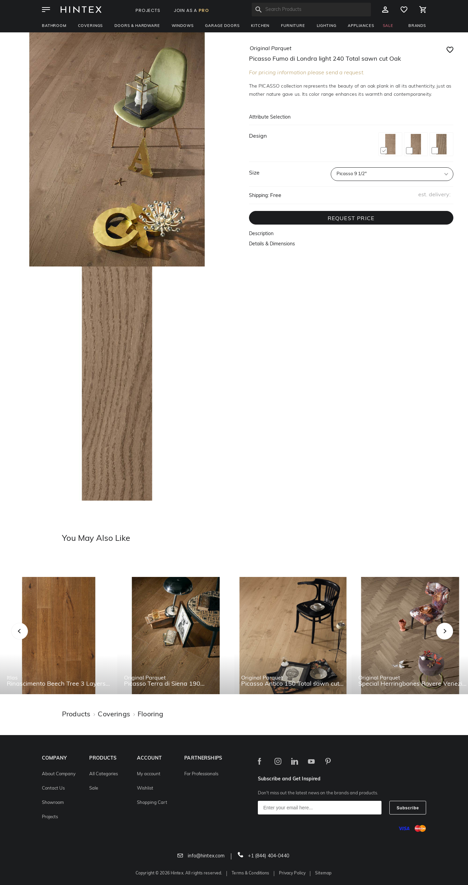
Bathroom (54, 26)
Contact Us (53, 788)
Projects (50, 817)
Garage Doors (222, 26)
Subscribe (407, 808)
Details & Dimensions (272, 244)
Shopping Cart (152, 802)
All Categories (103, 774)
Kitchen (260, 26)
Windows (183, 26)
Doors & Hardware (137, 26)
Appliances (361, 26)
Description (261, 233)
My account (148, 774)
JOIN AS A (191, 10)
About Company (59, 774)
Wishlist (145, 788)
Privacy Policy (292, 873)
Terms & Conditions (250, 873)
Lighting (327, 26)
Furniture (293, 26)
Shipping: (259, 195)
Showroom (53, 802)
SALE (388, 26)
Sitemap (323, 873)
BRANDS (417, 26)
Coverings (90, 26)
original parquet (271, 48)
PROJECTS (148, 10)
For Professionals (201, 774)
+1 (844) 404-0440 (263, 856)
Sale (93, 788)
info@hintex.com (200, 856)
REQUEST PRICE (351, 219)
